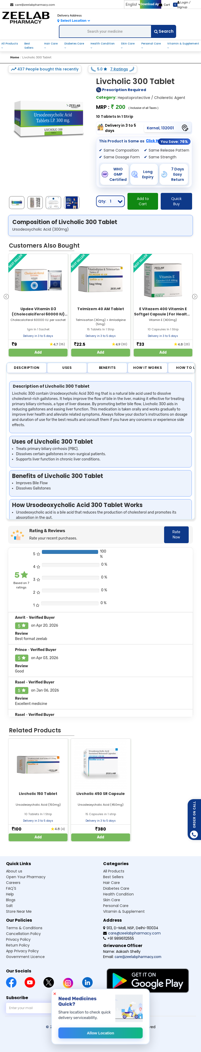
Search (164, 31)
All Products (9, 44)
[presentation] (6, 296)
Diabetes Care (74, 44)
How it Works (147, 367)
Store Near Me (19, 911)
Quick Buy (176, 201)
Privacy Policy (18, 939)
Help (10, 894)
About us (14, 871)
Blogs (10, 900)
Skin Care (128, 44)
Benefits (107, 367)
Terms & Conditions (24, 928)
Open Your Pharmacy (26, 877)
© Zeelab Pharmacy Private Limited (82, 1026)
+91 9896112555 (118, 938)
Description (27, 367)
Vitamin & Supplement (183, 44)
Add (38, 352)
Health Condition (103, 44)
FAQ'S (11, 888)
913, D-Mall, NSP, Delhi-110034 (130, 928)
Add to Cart (143, 201)
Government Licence (25, 956)
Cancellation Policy (23, 933)
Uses (67, 367)
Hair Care (51, 44)
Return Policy (18, 945)
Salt (9, 905)
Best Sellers (28, 46)
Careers (13, 882)
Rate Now (176, 534)
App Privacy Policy (22, 951)
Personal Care (151, 44)
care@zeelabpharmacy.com (32, 5)
